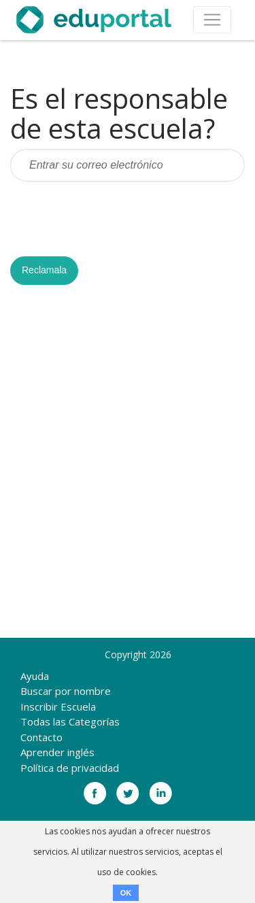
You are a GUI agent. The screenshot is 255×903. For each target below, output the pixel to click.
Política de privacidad (69, 767)
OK (126, 893)
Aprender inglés (57, 752)
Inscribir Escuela (58, 706)
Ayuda (34, 676)
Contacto (41, 737)
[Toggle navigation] (212, 19)
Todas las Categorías (70, 721)
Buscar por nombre (65, 691)
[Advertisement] (127, 466)
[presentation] (113, 218)
